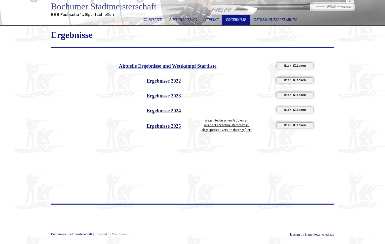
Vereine (211, 20)
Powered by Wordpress (111, 234)
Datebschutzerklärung (275, 20)
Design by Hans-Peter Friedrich (312, 234)
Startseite (152, 20)
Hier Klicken (295, 66)
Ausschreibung (183, 20)
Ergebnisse (236, 20)
